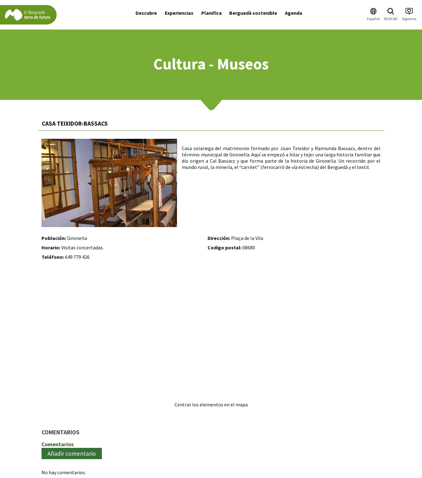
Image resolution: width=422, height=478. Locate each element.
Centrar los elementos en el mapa (211, 404)
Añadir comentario (71, 453)
